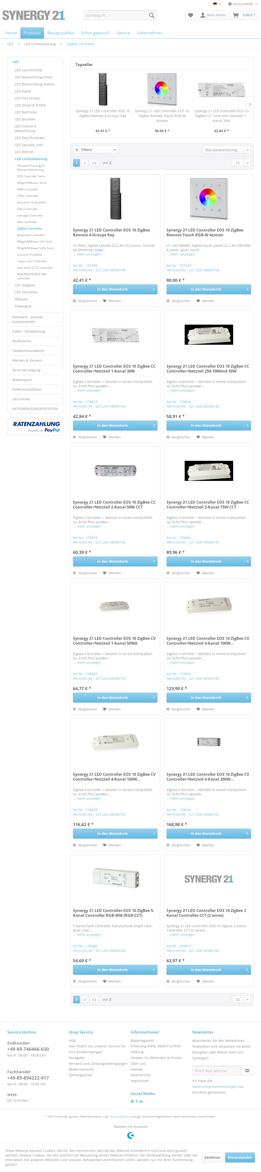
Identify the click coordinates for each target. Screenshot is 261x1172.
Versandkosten (120, 1116)
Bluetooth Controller (31, 235)
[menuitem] (120, 15)
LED (15, 62)
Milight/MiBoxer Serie (32, 183)
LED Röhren (24, 151)
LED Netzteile (25, 112)
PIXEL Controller (28, 196)
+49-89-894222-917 (28, 1078)
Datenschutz (141, 1075)
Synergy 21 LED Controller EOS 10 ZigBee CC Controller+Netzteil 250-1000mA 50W (207, 369)
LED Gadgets (25, 285)
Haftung (137, 1052)
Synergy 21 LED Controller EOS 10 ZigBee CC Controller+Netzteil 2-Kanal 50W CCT (114, 505)
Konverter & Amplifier (32, 202)
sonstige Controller (30, 215)
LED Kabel (23, 91)
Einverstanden (240, 1157)
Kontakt (137, 1069)
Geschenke (21, 399)
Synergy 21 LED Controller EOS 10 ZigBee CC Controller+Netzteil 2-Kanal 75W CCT (207, 505)
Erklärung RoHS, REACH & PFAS (156, 1046)
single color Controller (32, 261)
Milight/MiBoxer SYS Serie (34, 241)
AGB (72, 1040)
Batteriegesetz (142, 1040)
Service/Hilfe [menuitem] (241, 4)
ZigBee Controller (29, 228)
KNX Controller (27, 222)
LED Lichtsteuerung (31, 159)
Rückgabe (77, 1057)
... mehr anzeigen (87, 254)
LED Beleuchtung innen (34, 77)
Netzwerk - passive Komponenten (27, 319)
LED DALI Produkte (30, 137)
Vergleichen (85, 301)
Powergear (23, 306)
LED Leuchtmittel (28, 70)
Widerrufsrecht (81, 1069)
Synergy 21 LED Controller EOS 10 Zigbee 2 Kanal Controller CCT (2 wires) (206, 913)
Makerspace (22, 379)
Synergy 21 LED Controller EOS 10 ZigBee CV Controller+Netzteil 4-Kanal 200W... (207, 777)
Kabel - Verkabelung (28, 331)
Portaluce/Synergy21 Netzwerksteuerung (31, 168)
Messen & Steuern (27, 360)
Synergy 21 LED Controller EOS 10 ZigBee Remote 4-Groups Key (103, 113)
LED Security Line (29, 144)
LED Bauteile (25, 119)
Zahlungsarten (81, 1075)
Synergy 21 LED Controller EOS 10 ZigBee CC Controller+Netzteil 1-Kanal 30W (221, 116)
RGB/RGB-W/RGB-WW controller (32, 276)
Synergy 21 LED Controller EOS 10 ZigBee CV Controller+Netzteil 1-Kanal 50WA (114, 641)
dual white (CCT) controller (35, 268)
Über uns (138, 1063)
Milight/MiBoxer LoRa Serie (35, 248)
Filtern (84, 149)
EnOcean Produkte (29, 255)
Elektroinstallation (27, 389)
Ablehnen (212, 1157)
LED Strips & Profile (30, 105)
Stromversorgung (26, 370)
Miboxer (21, 299)
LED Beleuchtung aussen (35, 84)
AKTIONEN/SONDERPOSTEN (35, 408)
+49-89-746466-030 (28, 1049)
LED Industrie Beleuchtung (26, 128)
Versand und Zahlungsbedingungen (98, 1063)
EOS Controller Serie (31, 176)
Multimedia (21, 341)
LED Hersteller (26, 292)
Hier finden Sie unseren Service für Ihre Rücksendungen (97, 1049)
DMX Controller (27, 189)
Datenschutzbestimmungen (214, 1086)
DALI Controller (27, 209)
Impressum (140, 1080)
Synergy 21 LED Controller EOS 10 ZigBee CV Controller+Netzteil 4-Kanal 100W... (207, 641)
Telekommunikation (28, 350)
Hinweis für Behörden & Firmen (156, 1057)
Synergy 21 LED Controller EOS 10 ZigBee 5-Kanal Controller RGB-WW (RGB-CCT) (113, 913)
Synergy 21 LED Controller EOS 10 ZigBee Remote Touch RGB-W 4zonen (162, 116)
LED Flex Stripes (27, 98)
